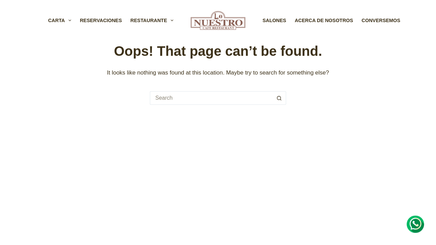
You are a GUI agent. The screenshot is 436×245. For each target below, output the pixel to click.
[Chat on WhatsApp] (415, 224)
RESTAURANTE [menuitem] (153, 20)
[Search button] (279, 98)
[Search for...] (211, 98)
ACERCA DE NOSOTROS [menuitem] (324, 20)
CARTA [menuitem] (61, 20)
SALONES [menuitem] (274, 20)
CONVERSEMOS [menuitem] (381, 20)
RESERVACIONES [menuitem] (101, 20)
